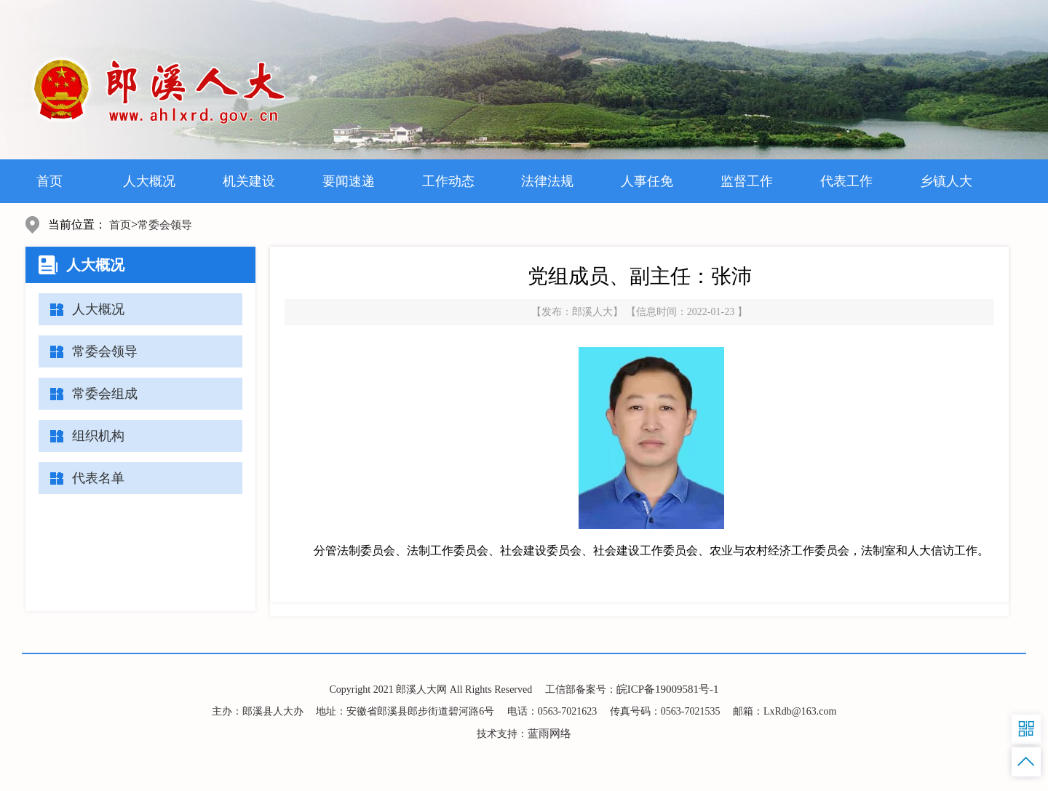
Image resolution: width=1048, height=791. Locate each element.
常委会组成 (105, 393)
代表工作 (846, 181)
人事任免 (647, 181)
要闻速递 (348, 181)
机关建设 (249, 181)
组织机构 (98, 436)
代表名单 (98, 478)
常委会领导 (165, 225)
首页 (49, 181)
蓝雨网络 (549, 733)
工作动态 (448, 181)
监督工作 (746, 181)
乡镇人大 (946, 181)
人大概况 (149, 181)
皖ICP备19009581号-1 (667, 689)
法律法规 (547, 181)
